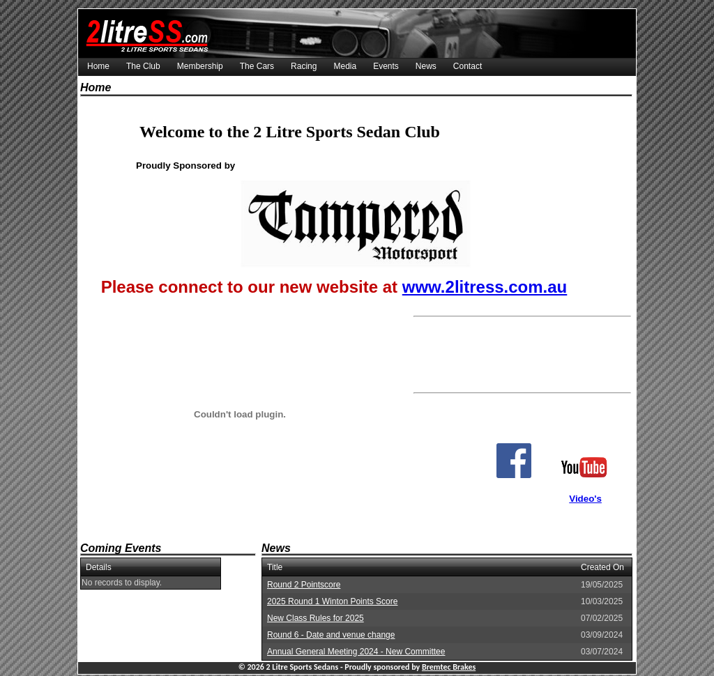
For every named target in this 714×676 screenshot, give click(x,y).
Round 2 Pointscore (303, 585)
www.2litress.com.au (485, 286)
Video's (585, 498)
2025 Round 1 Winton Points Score (332, 601)
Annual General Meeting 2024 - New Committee (356, 651)
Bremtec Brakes (449, 667)
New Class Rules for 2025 (315, 618)
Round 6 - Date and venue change (331, 635)
